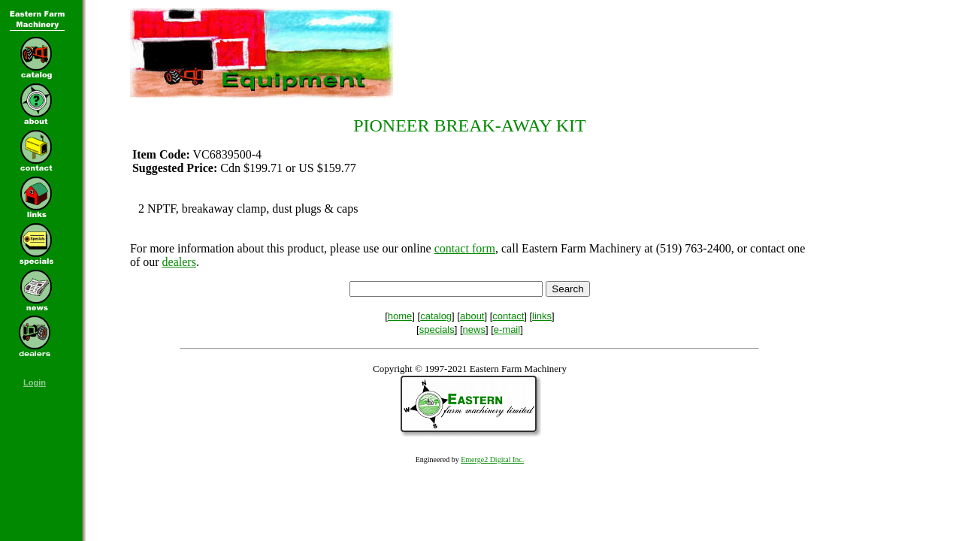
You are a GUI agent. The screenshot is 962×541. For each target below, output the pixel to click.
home (400, 316)
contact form (464, 248)
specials (437, 329)
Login (34, 382)
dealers (179, 261)
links (542, 316)
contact (508, 316)
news (474, 329)
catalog (436, 316)
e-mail (507, 329)
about (472, 316)
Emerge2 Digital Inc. (492, 459)
